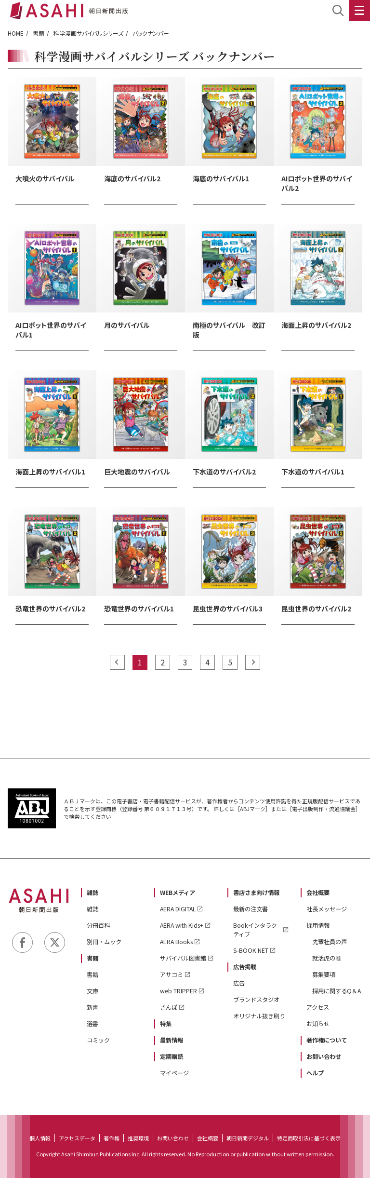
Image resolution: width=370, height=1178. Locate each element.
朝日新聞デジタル (247, 1138)
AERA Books (176, 941)
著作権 (111, 1138)
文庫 (92, 991)
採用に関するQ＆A (336, 991)
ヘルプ (315, 1073)
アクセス (317, 1007)
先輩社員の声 (329, 941)
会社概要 (318, 892)
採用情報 (318, 925)
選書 (92, 1023)
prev (117, 662)
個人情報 (40, 1138)
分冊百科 (98, 925)
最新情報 (171, 1040)
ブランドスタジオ (256, 999)
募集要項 (323, 974)
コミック (98, 1040)
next (252, 662)
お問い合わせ (323, 1056)
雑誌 (92, 892)
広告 (239, 983)
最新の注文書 (250, 909)
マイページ (174, 1073)
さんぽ (168, 1007)
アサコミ (171, 974)
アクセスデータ (77, 1138)
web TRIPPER (178, 991)
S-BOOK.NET (250, 950)
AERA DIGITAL (178, 909)
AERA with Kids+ (181, 925)
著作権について (326, 1040)
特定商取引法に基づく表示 (309, 1138)
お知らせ (318, 1023)
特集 (166, 1023)
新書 (92, 1007)
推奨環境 (138, 1138)
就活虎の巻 (326, 958)
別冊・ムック (104, 941)
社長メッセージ (326, 909)
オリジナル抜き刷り (259, 1016)
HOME (16, 33)
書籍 (38, 33)
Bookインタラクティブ (255, 929)
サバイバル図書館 (183, 958)
